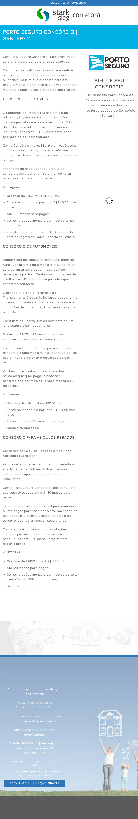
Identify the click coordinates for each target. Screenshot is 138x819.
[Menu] (5, 15)
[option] (40, 216)
